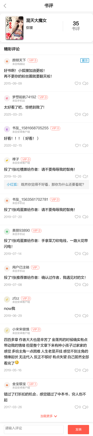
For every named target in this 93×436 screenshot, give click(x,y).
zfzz (15, 298)
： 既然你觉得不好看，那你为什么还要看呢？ (46, 184)
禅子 (15, 159)
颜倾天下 (19, 60)
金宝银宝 (19, 384)
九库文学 (5, 6)
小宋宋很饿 (20, 329)
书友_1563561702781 (30, 199)
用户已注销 (20, 267)
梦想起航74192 (24, 97)
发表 (79, 429)
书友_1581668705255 (30, 128)
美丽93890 (21, 230)
